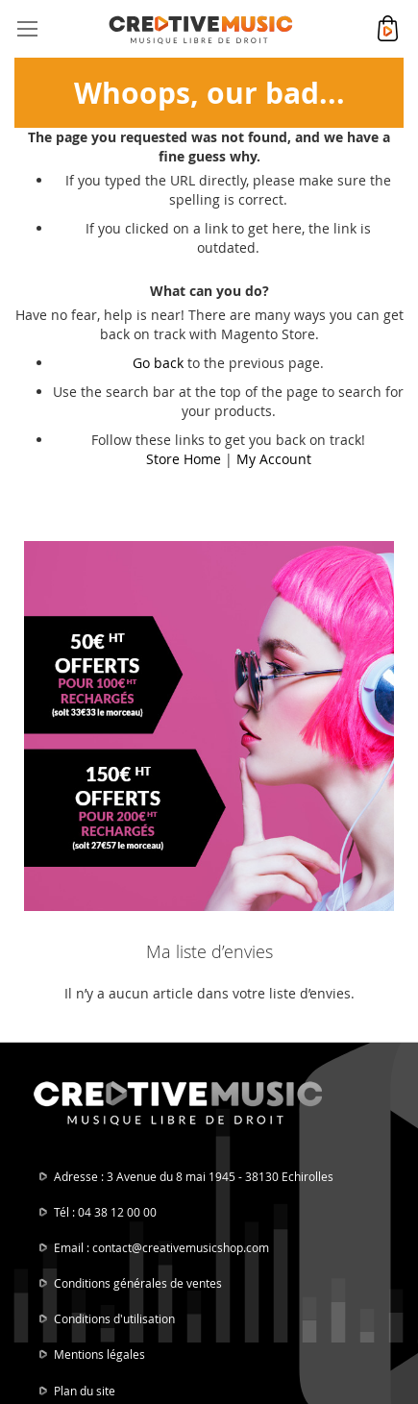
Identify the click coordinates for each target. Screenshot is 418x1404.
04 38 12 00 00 (117, 1211)
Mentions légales (99, 1354)
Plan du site (84, 1390)
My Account (273, 459)
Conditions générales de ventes (138, 1283)
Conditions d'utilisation (114, 1318)
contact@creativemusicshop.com (180, 1247)
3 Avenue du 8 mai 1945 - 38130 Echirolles (220, 1176)
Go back (158, 363)
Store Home (183, 459)
